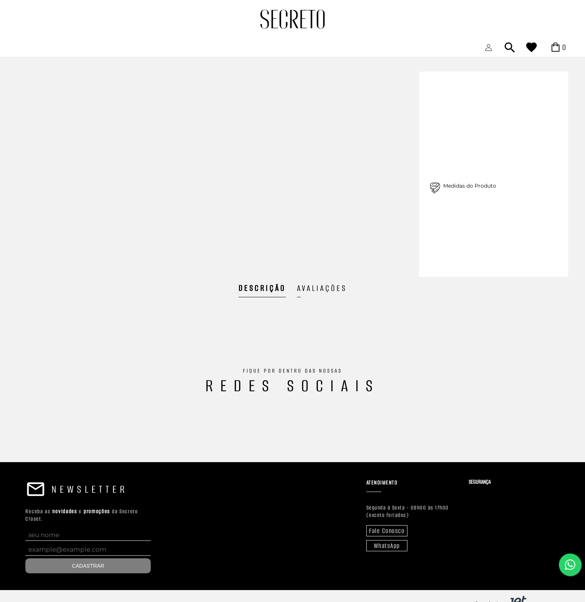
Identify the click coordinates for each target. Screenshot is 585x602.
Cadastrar (88, 566)
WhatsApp (387, 545)
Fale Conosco (386, 530)
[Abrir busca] (509, 47)
